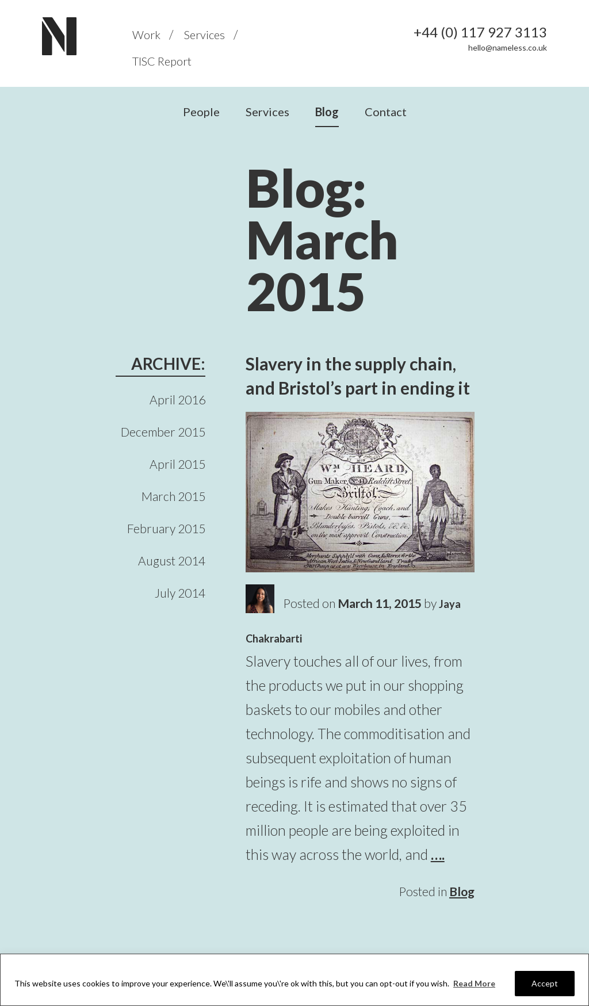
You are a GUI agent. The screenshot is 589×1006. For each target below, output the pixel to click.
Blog (327, 111)
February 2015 (166, 528)
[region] (294, 980)
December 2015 (163, 431)
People (201, 111)
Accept (544, 983)
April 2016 (177, 399)
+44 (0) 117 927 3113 (480, 32)
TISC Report (162, 61)
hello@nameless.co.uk (507, 47)
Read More (474, 983)
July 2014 (180, 593)
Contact (386, 111)
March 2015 (173, 496)
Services (204, 34)
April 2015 (177, 464)
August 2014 (171, 560)
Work (146, 34)
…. (438, 854)
